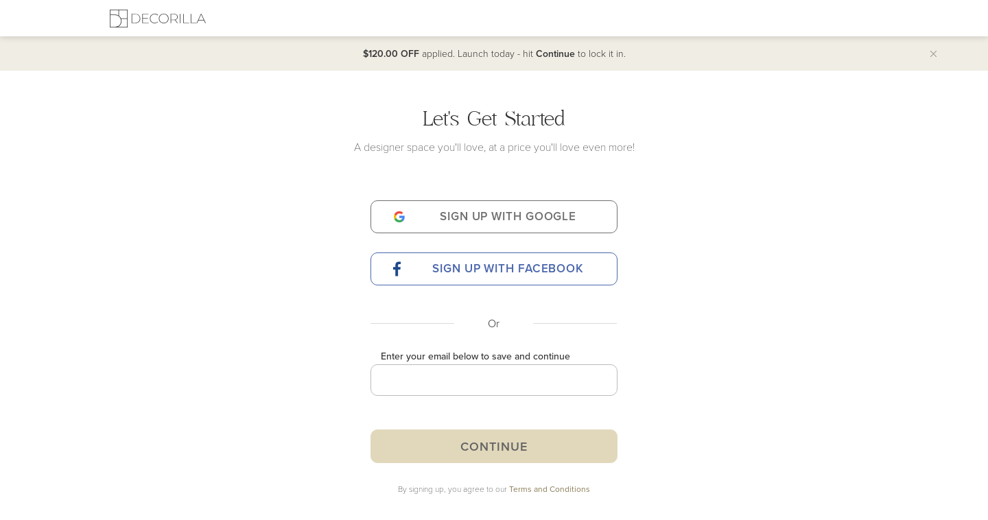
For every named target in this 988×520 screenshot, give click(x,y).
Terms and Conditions (549, 489)
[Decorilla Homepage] (158, 18)
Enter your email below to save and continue (475, 356)
